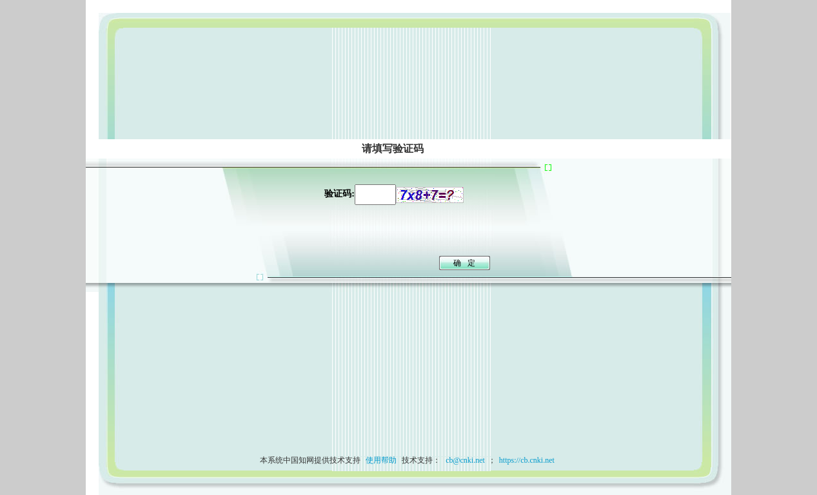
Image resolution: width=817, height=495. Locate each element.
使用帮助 (381, 460)
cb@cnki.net (464, 460)
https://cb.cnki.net (527, 460)
